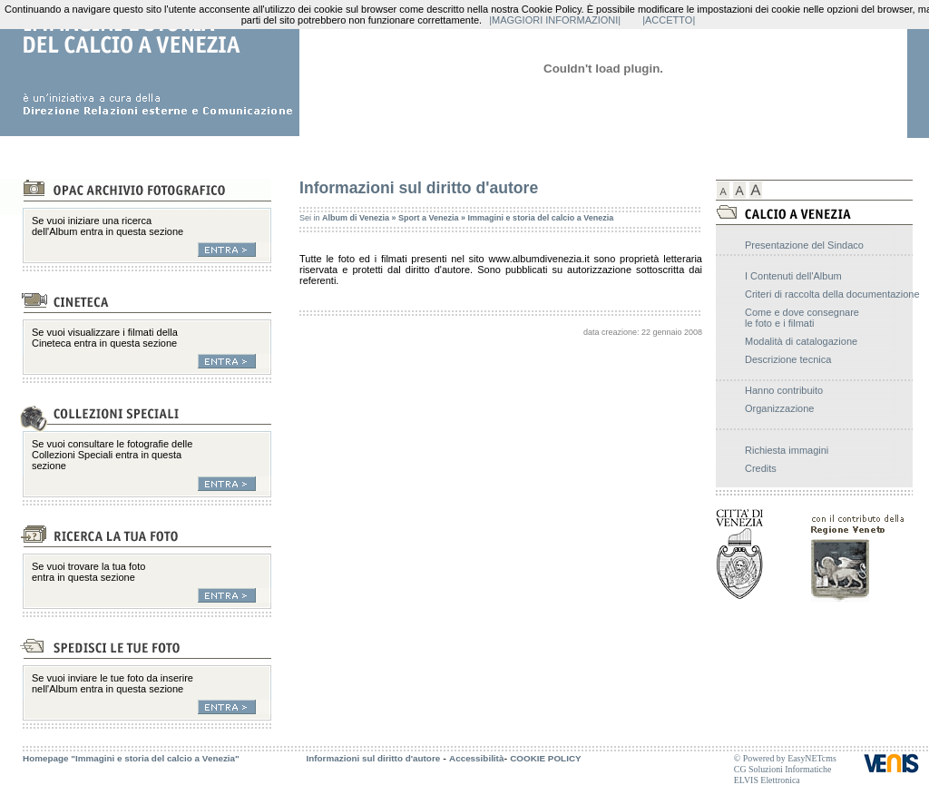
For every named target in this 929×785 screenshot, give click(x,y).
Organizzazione (779, 408)
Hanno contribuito (784, 390)
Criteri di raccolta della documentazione (832, 294)
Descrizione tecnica (788, 359)
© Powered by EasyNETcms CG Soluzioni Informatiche (785, 763)
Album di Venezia (355, 217)
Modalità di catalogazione (801, 341)
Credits (761, 468)
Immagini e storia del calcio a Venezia (541, 217)
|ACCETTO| (668, 20)
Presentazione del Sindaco (804, 245)
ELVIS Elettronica (767, 780)
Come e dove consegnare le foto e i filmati (802, 318)
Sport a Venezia (428, 217)
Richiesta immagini (786, 450)
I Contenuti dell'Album (793, 275)
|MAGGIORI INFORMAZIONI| (555, 20)
